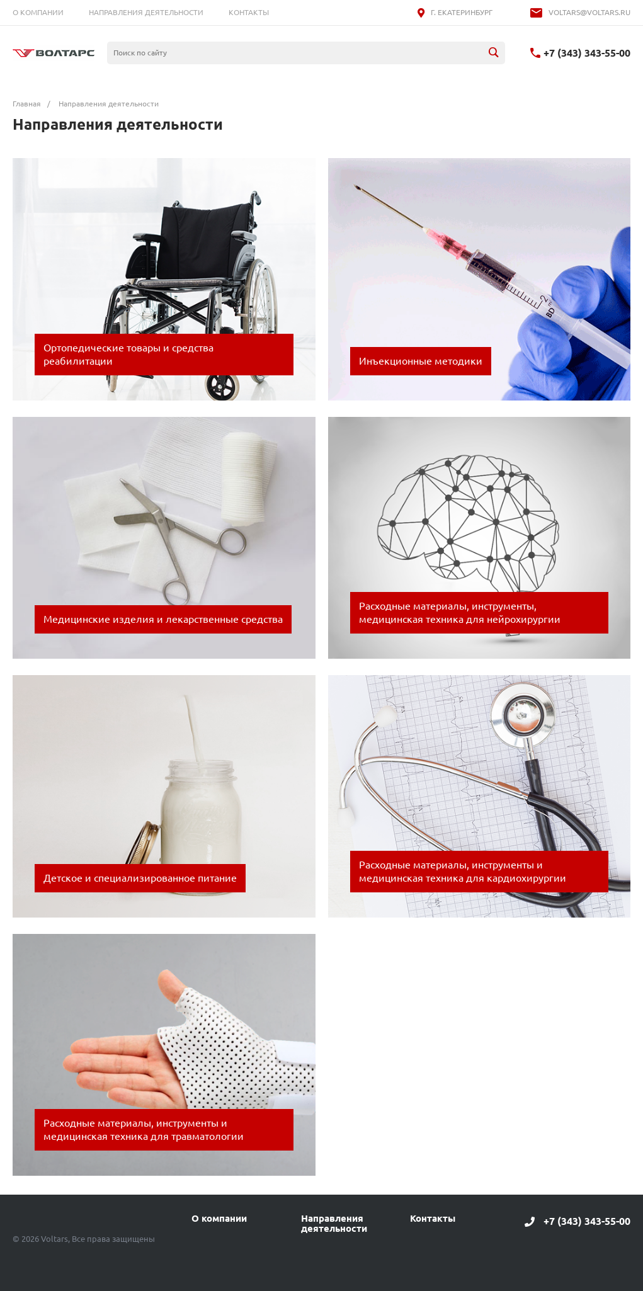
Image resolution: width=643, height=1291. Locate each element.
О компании (38, 12)
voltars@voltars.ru (589, 12)
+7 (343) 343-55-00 (586, 53)
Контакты (249, 12)
